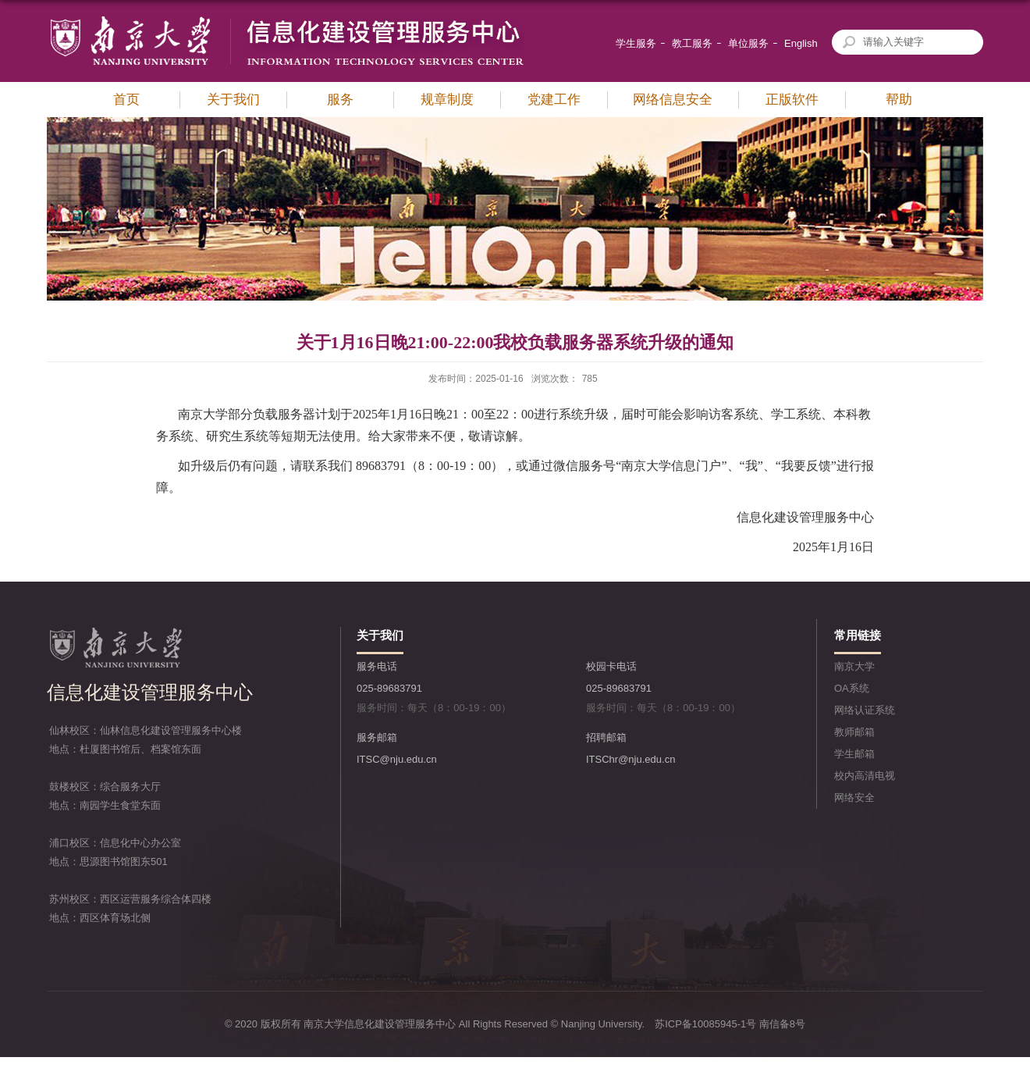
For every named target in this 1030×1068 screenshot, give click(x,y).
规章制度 (447, 99)
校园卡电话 (611, 666)
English (801, 43)
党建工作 (554, 99)
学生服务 (636, 43)
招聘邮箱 (606, 737)
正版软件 (792, 99)
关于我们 (233, 99)
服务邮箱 (377, 737)
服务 (340, 99)
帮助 (899, 99)
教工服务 (692, 43)
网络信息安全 (672, 99)
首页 (126, 99)
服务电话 (377, 666)
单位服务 (748, 43)
